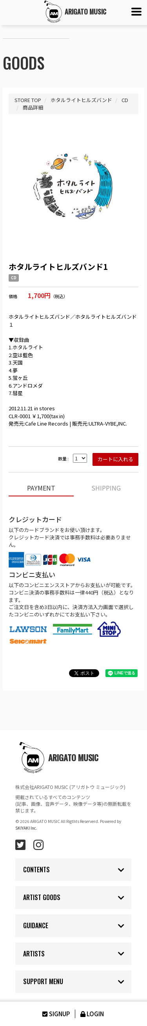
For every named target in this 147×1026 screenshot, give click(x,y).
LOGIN (91, 1014)
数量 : (63, 459)
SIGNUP (55, 1014)
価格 (13, 296)
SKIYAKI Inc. (26, 828)
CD (13, 277)
